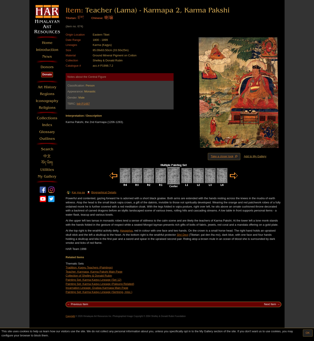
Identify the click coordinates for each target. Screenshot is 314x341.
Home (47, 43)
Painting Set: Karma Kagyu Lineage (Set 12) (93, 279)
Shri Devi (182, 234)
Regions (47, 94)
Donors (47, 67)
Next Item (270, 304)
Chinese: (97, 18)
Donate (47, 74)
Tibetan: (71, 18)
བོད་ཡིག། (47, 163)
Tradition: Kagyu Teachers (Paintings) (89, 267)
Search (47, 149)
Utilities (47, 170)
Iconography (47, 101)
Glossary (47, 132)
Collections (47, 118)
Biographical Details (101, 192)
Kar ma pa (78, 192)
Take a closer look (224, 156)
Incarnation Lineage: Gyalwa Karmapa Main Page (97, 287)
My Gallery (47, 176)
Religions (47, 108)
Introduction (47, 50)
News (47, 56)
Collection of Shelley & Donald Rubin (89, 275)
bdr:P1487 (83, 103)
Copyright (70, 316)
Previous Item (79, 304)
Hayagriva (126, 230)
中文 (47, 156)
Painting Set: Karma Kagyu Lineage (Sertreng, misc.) (99, 292)
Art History (47, 87)
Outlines (47, 139)
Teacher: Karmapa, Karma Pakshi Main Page (94, 271)
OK (308, 332)
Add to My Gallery (255, 156)
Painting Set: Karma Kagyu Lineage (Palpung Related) (100, 284)
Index (47, 125)
